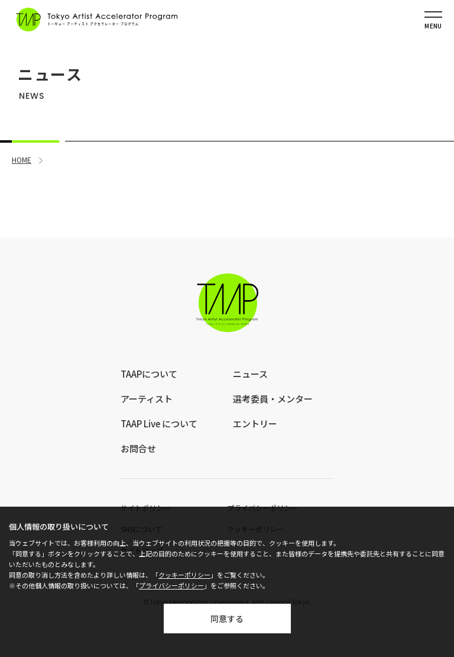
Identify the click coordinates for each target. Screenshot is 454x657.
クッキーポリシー (184, 574)
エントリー (255, 423)
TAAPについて (149, 374)
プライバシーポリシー (171, 585)
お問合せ (138, 448)
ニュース (250, 374)
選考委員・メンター (273, 398)
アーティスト (147, 398)
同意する (227, 618)
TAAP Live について (159, 423)
